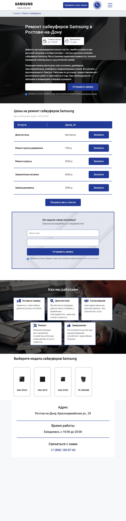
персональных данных (89, 94)
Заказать (99, 134)
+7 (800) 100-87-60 (63, 450)
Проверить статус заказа (76, 5)
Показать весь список (63, 202)
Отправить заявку (83, 86)
